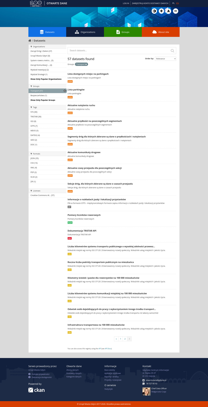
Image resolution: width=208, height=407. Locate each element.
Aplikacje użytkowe (113, 373)
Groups (122, 32)
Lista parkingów (76, 89)
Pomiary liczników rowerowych (84, 215)
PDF (69, 238)
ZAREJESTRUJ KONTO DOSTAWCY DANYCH (150, 3)
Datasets (47, 32)
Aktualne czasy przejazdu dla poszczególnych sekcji (95, 168)
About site (160, 32)
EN (177, 3)
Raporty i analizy (112, 376)
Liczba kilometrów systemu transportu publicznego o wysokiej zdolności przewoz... (111, 246)
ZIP (69, 207)
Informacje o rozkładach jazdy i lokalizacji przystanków (97, 199)
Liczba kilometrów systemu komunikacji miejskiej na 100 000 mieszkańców (107, 293)
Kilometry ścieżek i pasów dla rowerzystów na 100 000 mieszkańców (103, 277)
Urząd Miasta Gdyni (36, 370)
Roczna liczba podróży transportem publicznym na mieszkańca (101, 262)
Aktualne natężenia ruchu (81, 105)
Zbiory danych (72, 370)
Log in (126, 3)
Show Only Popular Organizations (46, 79)
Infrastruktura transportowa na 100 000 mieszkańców (96, 324)
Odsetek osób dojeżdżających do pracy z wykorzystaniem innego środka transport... (112, 309)
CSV (69, 254)
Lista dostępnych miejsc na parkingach (88, 73)
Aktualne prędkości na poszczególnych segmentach (95, 121)
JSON (70, 81)
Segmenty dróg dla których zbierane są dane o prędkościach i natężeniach (107, 136)
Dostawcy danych (73, 373)
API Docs (108, 348)
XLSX (70, 223)
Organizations (85, 32)
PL (173, 3)
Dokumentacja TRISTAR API (82, 230)
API (100, 348)
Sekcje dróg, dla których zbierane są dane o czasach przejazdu (100, 183)
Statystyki (109, 389)
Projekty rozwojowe (113, 380)
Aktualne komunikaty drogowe (84, 152)
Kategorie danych (73, 376)
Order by (149, 58)
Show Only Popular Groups (43, 100)
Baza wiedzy (110, 370)
